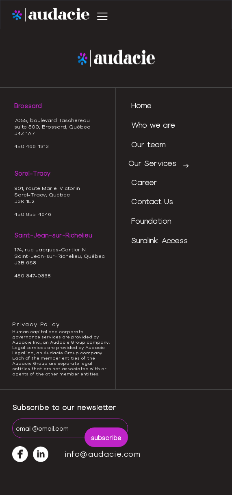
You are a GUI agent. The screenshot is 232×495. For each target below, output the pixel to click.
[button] (102, 14)
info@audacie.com (103, 453)
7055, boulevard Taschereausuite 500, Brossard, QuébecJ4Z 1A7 (52, 126)
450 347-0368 (32, 275)
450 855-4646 (32, 214)
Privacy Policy (36, 324)
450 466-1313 (31, 146)
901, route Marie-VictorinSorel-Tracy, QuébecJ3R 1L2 (47, 194)
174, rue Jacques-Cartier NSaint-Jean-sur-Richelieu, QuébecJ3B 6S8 (59, 255)
